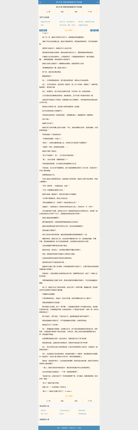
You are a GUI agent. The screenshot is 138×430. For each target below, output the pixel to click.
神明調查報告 (82, 414)
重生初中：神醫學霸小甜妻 (86, 21)
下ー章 (90, 11)
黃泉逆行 (43, 410)
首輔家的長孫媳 (83, 25)
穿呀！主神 (44, 414)
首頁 (58, 428)
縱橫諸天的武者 (45, 21)
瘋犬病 (62, 414)
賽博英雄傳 (81, 410)
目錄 (62, 11)
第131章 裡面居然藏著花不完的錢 (69, 2)
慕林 (42, 25)
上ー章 (48, 11)
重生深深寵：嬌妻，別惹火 (68, 25)
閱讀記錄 (64, 428)
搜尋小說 (72, 428)
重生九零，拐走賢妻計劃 (67, 21)
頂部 (79, 428)
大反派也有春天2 (65, 410)
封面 (76, 11)
